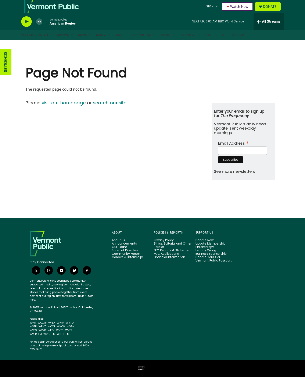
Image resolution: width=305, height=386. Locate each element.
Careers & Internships (128, 266)
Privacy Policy (164, 249)
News (82, 44)
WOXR (51, 336)
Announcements (124, 253)
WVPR (33, 336)
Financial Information (169, 266)
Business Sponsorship (211, 263)
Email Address (233, 152)
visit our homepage (64, 112)
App (225, 44)
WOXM (42, 332)
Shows (63, 44)
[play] (26, 30)
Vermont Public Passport (213, 269)
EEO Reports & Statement (173, 259)
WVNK (60, 332)
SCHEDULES (5, 71)
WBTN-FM (63, 343)
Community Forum (126, 263)
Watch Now (238, 11)
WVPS (33, 339)
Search (238, 44)
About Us (118, 249)
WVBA (51, 332)
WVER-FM (36, 343)
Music (101, 44)
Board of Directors (125, 259)
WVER (68, 339)
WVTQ (69, 332)
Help (209, 44)
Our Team (119, 256)
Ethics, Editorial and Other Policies (172, 254)
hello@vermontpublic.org (57, 355)
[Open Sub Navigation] (51, 44)
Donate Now (204, 249)
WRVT (42, 336)
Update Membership (210, 253)
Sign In (211, 11)
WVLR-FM (49, 343)
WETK (51, 339)
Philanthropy (204, 256)
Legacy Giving (205, 259)
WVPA (70, 336)
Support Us (141, 44)
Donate (272, 11)
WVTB (60, 339)
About (165, 44)
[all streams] (269, 30)
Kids (118, 44)
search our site (109, 112)
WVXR (42, 339)
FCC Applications (166, 263)
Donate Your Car (207, 266)
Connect (188, 44)
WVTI (33, 332)
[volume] (39, 31)
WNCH (61, 336)
